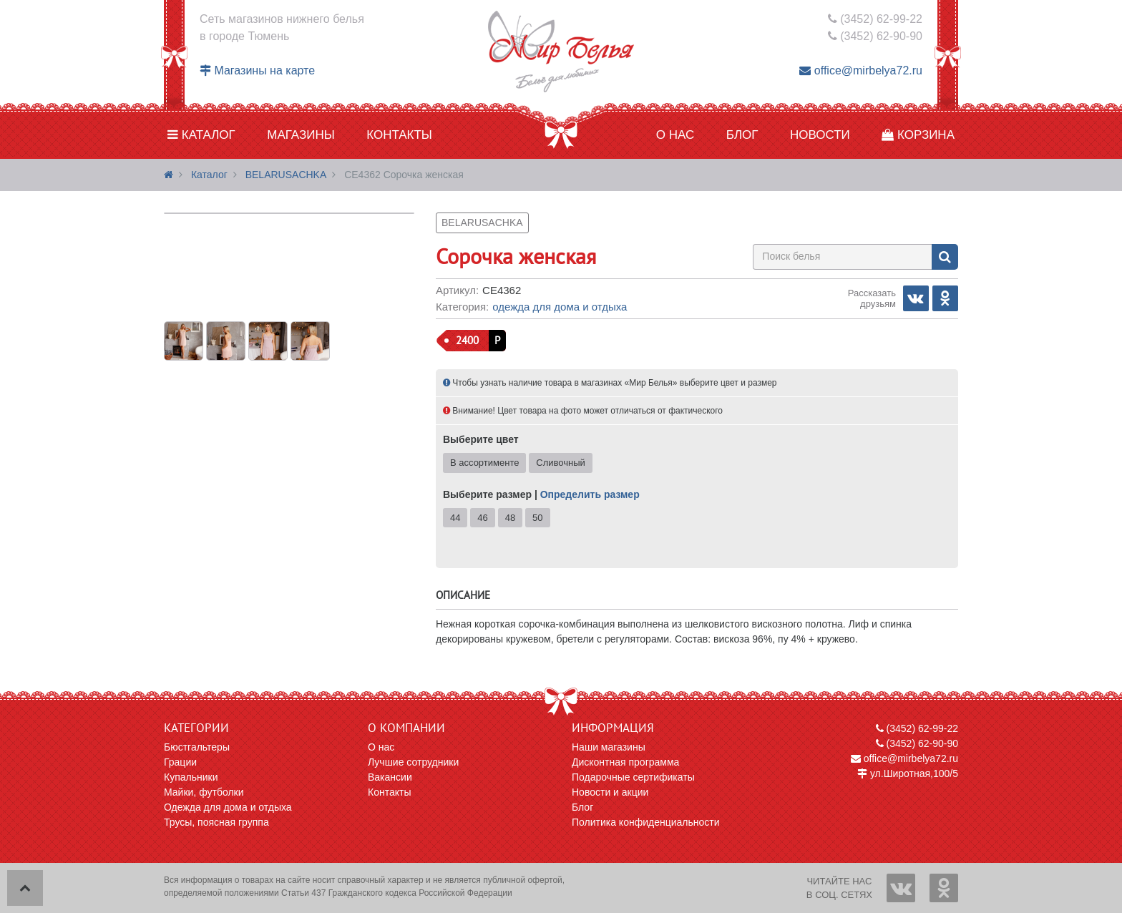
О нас (675, 135)
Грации (180, 762)
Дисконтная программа (625, 762)
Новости (820, 135)
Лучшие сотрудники (413, 762)
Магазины (301, 135)
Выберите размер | (541, 494)
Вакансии (390, 777)
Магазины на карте (257, 70)
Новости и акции (610, 792)
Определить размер (590, 494)
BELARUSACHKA (286, 174)
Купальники (191, 777)
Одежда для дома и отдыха (559, 307)
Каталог (201, 135)
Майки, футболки (204, 792)
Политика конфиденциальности (646, 822)
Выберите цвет (481, 439)
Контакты (399, 135)
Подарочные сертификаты (633, 777)
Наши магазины (608, 747)
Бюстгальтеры (197, 747)
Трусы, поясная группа (216, 822)
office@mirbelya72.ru (860, 70)
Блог (742, 135)
